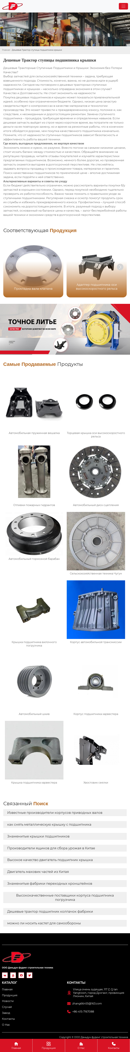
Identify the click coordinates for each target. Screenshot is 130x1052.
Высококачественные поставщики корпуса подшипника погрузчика (65, 897)
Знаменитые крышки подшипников (38, 836)
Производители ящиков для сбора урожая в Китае (51, 848)
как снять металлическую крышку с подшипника (49, 824)
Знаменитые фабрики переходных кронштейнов (49, 884)
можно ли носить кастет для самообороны (44, 923)
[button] (120, 267)
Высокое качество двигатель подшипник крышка (50, 860)
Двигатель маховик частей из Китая (38, 872)
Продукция (49, 1045)
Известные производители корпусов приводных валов (54, 813)
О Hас (81, 1045)
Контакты (113, 1045)
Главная (6, 50)
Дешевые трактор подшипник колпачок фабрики (50, 911)
